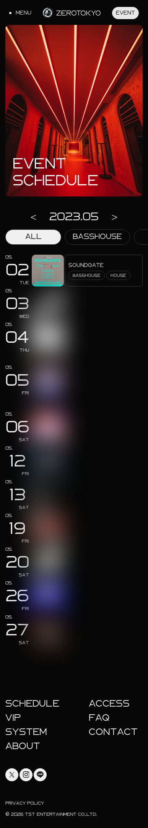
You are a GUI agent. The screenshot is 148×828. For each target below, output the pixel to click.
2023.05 (74, 217)
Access (109, 704)
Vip (13, 718)
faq (99, 718)
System (26, 732)
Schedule (32, 704)
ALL (33, 236)
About (22, 746)
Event (125, 13)
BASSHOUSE (97, 236)
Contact (113, 732)
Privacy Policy (24, 803)
